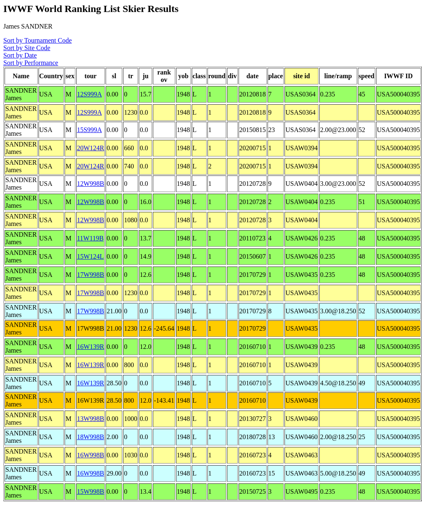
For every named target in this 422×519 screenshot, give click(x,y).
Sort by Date (20, 55)
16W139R (90, 346)
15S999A (89, 129)
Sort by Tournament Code (37, 40)
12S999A (89, 94)
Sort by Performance (30, 62)
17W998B (90, 274)
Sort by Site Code (26, 47)
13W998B (90, 418)
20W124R (90, 147)
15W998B (90, 491)
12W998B (90, 183)
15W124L (90, 256)
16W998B (90, 455)
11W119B (90, 238)
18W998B (90, 436)
